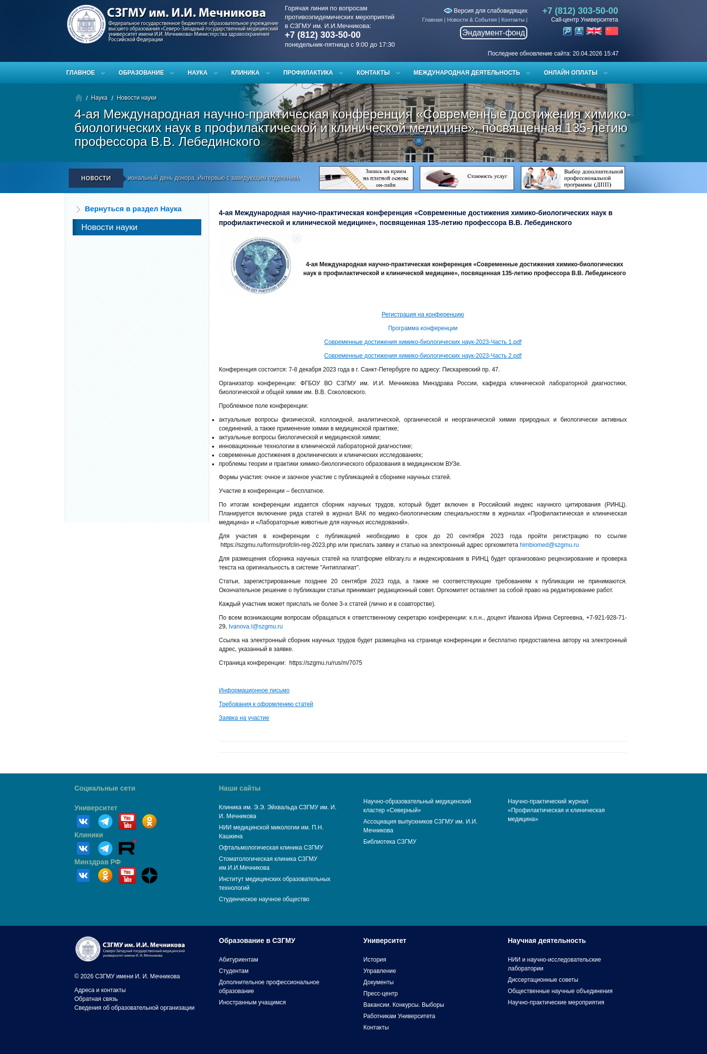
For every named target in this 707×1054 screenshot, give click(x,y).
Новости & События (472, 20)
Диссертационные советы (543, 979)
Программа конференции (423, 328)
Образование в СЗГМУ (257, 940)
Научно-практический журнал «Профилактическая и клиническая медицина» (556, 810)
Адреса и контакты (100, 990)
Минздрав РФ (98, 862)
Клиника (245, 72)
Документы (378, 982)
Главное (80, 72)
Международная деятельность (466, 72)
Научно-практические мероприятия (556, 1002)
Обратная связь (96, 999)
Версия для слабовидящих (485, 10)
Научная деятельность (547, 940)
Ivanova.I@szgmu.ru (256, 626)
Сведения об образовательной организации (135, 1007)
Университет (96, 808)
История (374, 959)
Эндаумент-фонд (493, 32)
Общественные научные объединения (560, 991)
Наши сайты (240, 788)
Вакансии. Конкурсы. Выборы (403, 1004)
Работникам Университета (399, 1016)
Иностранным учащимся (252, 1002)
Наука (197, 72)
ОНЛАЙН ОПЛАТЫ (571, 72)
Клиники (89, 835)
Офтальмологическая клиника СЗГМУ (271, 847)
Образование (141, 72)
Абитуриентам (238, 959)
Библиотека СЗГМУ (389, 841)
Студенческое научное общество (264, 899)
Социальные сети (105, 788)
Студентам (234, 971)
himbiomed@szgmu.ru (549, 544)
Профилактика (308, 72)
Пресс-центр (380, 993)
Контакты (513, 20)
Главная (432, 20)
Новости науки (137, 97)
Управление (379, 971)
